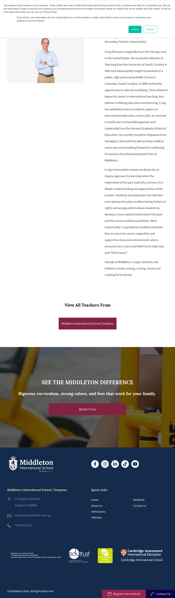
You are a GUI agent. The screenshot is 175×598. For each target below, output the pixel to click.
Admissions (98, 511)
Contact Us (139, 505)
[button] (87, 409)
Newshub (139, 499)
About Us (96, 505)
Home (94, 500)
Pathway (96, 517)
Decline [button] (150, 29)
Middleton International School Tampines (87, 323)
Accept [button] (135, 29)
